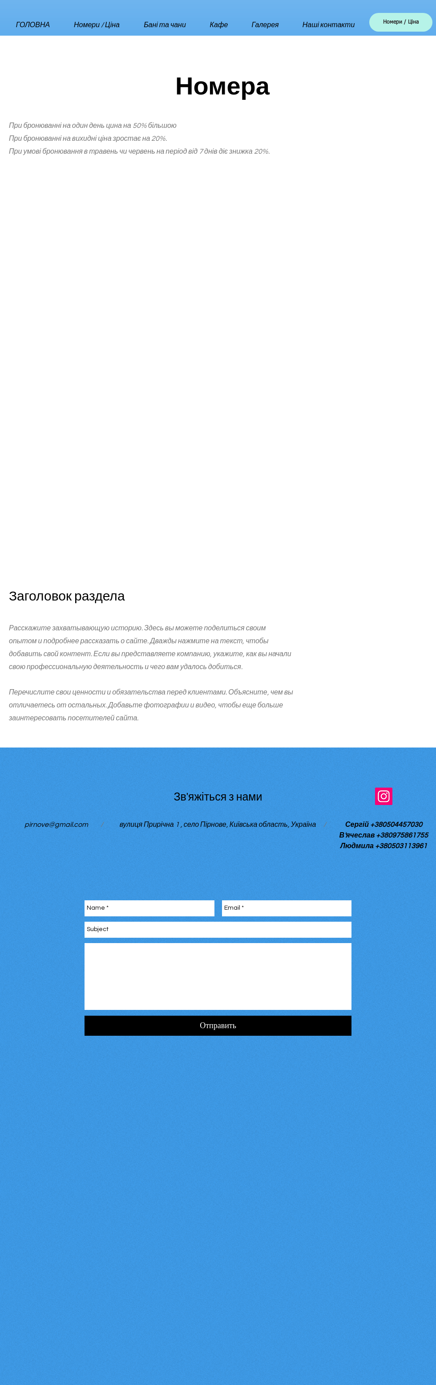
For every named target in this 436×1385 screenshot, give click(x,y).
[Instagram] (383, 796)
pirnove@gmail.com (56, 824)
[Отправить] (218, 1026)
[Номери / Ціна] (400, 22)
